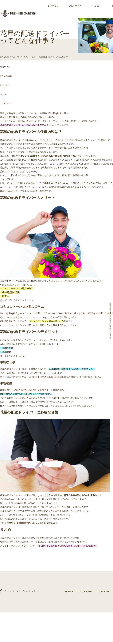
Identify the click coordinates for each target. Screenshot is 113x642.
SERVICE (53, 5)
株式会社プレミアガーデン (10, 56)
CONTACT (6, 103)
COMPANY (75, 5)
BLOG (3, 94)
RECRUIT (97, 5)
